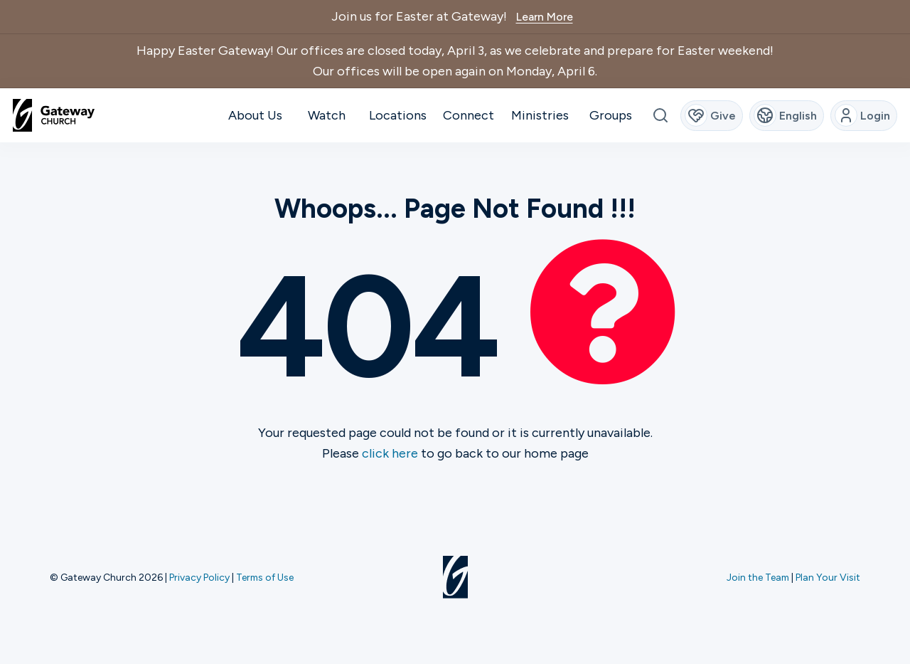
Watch (327, 115)
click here (390, 453)
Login (863, 115)
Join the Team (758, 577)
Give (711, 115)
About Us (255, 115)
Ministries (540, 115)
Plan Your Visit (828, 577)
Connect (468, 115)
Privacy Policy (199, 577)
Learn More (544, 16)
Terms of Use (265, 577)
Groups (610, 115)
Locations (398, 115)
